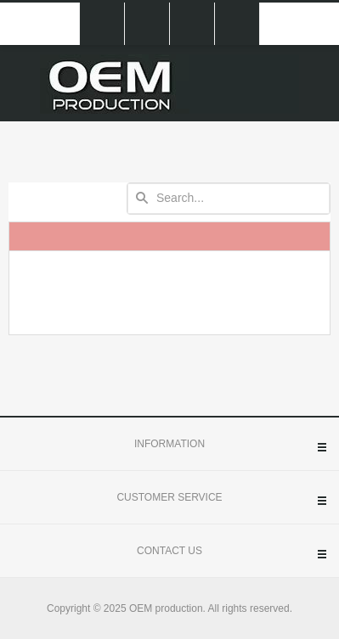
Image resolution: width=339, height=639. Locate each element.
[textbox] (228, 198)
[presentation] (169, 292)
